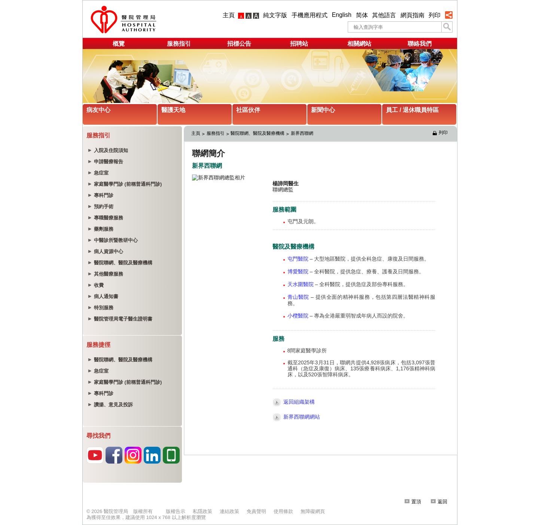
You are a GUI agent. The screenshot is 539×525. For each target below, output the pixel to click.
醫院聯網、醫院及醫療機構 (257, 133)
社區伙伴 (248, 110)
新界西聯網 (302, 133)
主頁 (229, 15)
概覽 (119, 43)
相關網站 (359, 43)
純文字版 (275, 15)
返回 (439, 501)
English (341, 15)
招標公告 (239, 43)
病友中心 (98, 110)
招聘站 (299, 43)
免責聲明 (256, 511)
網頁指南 (412, 15)
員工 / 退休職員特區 (412, 110)
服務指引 (179, 43)
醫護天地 (173, 110)
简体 (362, 15)
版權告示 (175, 511)
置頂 (413, 501)
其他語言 (384, 15)
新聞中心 (323, 110)
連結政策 (229, 511)
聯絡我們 (420, 43)
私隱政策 (202, 511)
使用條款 (283, 511)
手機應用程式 (310, 15)
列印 (435, 15)
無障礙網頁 (313, 511)
